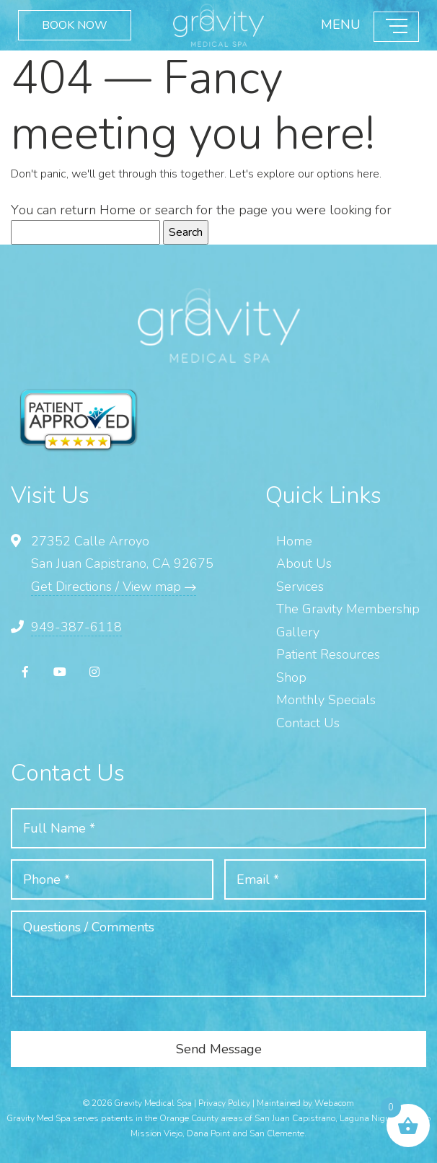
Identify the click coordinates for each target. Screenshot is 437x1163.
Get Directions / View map (113, 586)
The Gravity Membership (348, 609)
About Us (304, 563)
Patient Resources (328, 654)
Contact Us (308, 723)
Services (300, 586)
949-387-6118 (76, 627)
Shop (291, 677)
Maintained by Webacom (305, 1103)
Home (118, 210)
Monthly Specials (326, 699)
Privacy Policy (224, 1103)
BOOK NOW (74, 25)
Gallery (297, 632)
